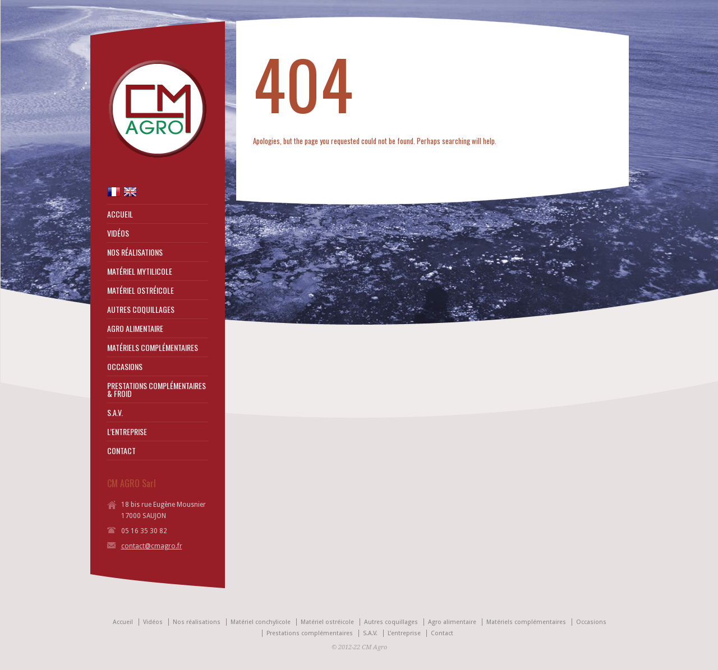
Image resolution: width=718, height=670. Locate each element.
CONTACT (121, 451)
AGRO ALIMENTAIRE (135, 328)
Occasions (591, 622)
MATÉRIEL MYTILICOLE (139, 271)
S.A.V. (115, 413)
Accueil (123, 622)
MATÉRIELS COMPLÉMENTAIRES (152, 348)
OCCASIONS (124, 367)
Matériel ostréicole (327, 622)
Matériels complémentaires (526, 622)
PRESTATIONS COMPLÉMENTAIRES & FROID (156, 390)
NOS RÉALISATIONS (135, 252)
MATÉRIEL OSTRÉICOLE (140, 290)
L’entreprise (404, 633)
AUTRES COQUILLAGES (140, 309)
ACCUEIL (120, 214)
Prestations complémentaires (309, 633)
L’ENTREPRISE (127, 432)
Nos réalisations (196, 622)
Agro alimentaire (452, 622)
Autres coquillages (391, 622)
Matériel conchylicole (261, 622)
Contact (442, 633)
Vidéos (153, 622)
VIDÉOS (118, 233)
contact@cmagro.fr (151, 546)
